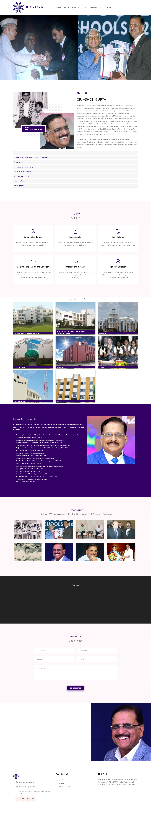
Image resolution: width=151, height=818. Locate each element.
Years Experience (34, 129)
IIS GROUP (75, 7)
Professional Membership (23, 167)
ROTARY (85, 7)
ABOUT (61, 784)
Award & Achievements (23, 171)
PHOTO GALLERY (96, 7)
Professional (18, 162)
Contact (108, 7)
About (66, 7)
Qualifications (19, 153)
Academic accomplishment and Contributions (31, 157)
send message (75, 692)
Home (58, 7)
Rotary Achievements (22, 176)
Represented (19, 181)
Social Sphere (19, 185)
